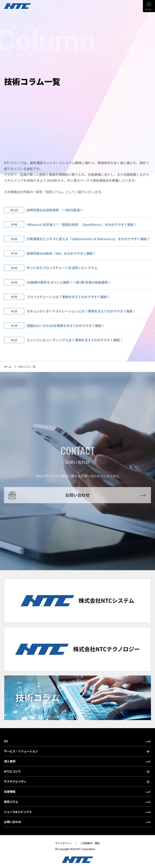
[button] (77, 751)
